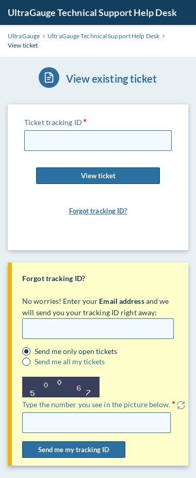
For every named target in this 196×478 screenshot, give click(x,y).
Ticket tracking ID (53, 122)
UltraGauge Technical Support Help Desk (92, 12)
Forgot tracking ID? (98, 211)
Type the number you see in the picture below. (96, 404)
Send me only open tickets (76, 351)
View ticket (98, 175)
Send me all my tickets (70, 362)
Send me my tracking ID (73, 449)
